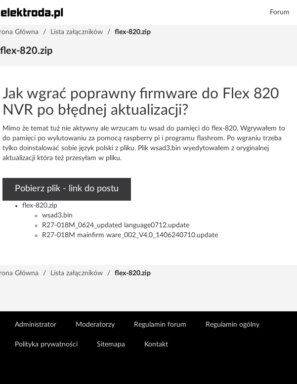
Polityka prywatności (46, 344)
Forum (280, 12)
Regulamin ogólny (232, 324)
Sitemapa (111, 344)
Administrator (35, 324)
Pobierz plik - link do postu (67, 188)
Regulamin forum (160, 324)
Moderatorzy (95, 324)
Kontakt (156, 344)
